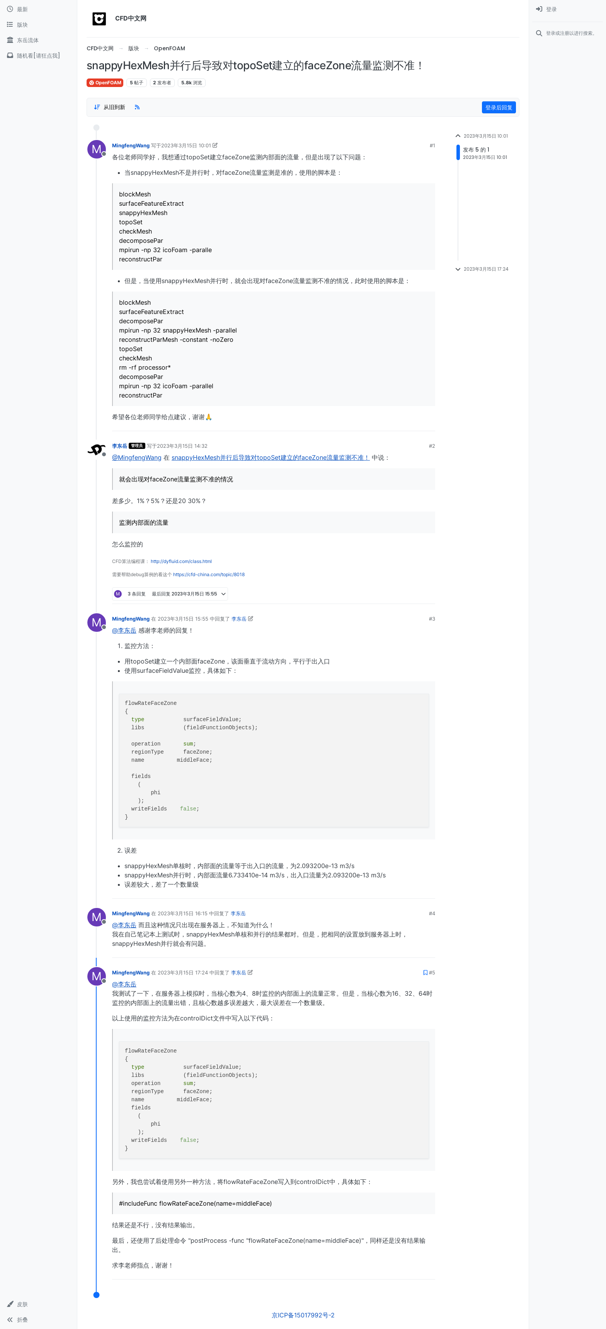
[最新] (38, 9)
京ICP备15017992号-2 (303, 1315)
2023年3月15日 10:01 (186, 145)
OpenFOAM (105, 82)
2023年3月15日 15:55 (183, 619)
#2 (432, 446)
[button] (38, 1304)
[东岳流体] (38, 40)
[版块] (38, 25)
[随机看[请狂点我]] (38, 55)
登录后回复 (498, 107)
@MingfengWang (137, 457)
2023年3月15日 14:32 (182, 446)
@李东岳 (124, 630)
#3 (432, 619)
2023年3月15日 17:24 (183, 972)
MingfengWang (131, 145)
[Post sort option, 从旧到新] (109, 107)
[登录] (567, 9)
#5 (432, 972)
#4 (432, 913)
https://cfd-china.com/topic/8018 (209, 574)
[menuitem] (567, 9)
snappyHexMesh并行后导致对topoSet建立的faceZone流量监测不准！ (271, 457)
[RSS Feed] (137, 107)
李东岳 (119, 446)
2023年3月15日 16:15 (183, 913)
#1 (432, 145)
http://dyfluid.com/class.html (181, 561)
